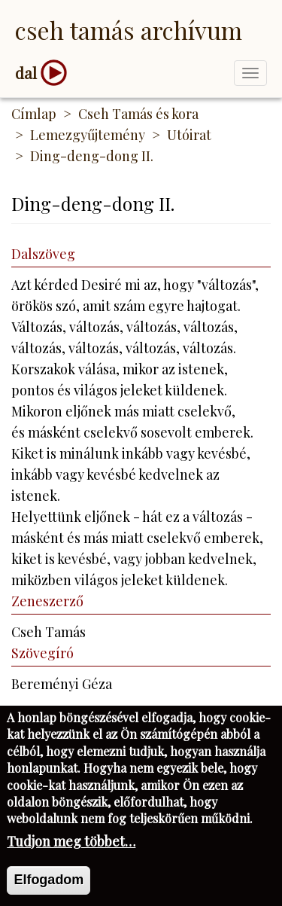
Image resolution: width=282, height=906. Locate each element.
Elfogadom (48, 888)
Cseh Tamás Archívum (128, 30)
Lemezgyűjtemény (87, 135)
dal (26, 73)
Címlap (33, 114)
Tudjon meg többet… (71, 850)
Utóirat (189, 135)
